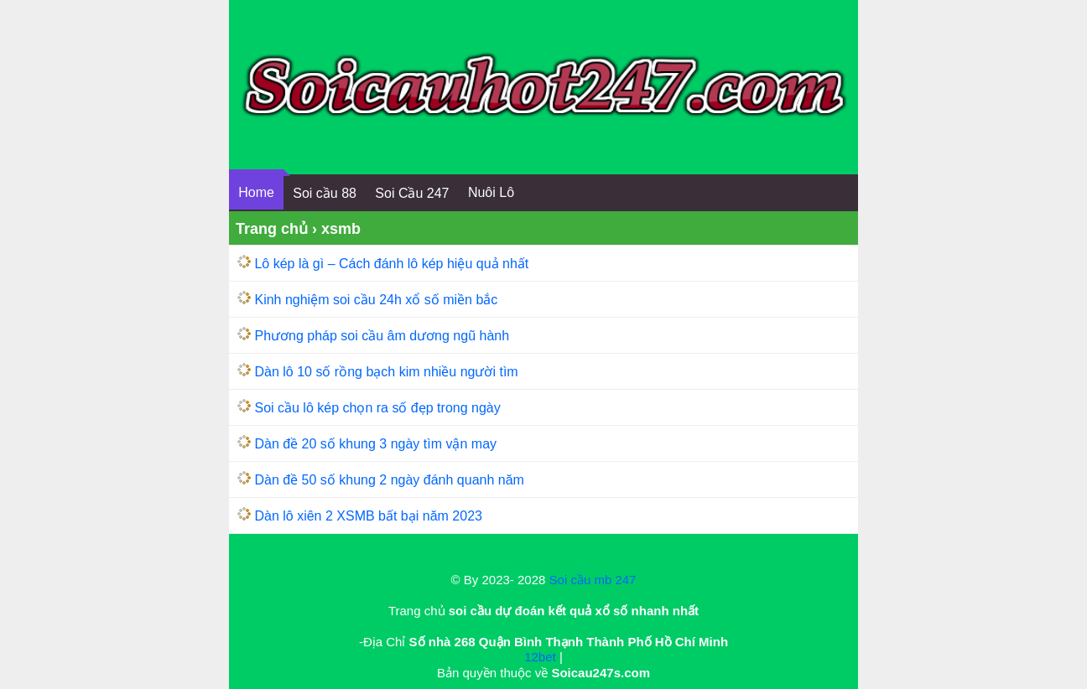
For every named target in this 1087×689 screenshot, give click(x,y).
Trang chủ (272, 228)
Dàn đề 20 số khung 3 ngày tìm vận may (375, 444)
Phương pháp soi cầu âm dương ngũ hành (381, 336)
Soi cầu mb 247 (593, 579)
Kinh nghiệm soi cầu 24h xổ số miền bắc (375, 300)
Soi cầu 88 (324, 193)
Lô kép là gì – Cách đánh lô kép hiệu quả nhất (391, 263)
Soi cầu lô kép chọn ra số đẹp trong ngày (377, 408)
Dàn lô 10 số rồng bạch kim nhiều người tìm (385, 372)
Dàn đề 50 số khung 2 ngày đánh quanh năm (388, 480)
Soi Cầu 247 (412, 193)
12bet (540, 657)
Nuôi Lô (491, 192)
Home (256, 192)
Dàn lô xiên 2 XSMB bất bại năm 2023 (367, 516)
